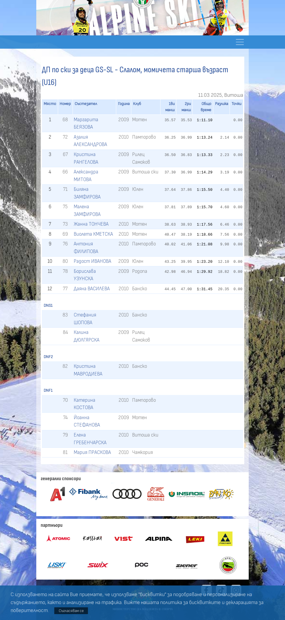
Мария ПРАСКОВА (92, 452)
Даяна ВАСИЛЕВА (92, 288)
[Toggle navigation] (240, 42)
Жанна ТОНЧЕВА (91, 224)
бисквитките (205, 602)
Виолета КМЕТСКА (93, 234)
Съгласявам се (71, 610)
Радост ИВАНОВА (92, 261)
